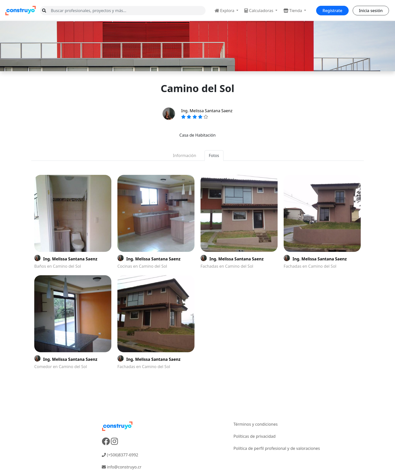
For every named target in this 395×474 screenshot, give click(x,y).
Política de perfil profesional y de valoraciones (277, 448)
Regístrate (332, 10)
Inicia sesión (371, 10)
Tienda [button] (293, 10)
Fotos (214, 155)
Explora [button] (225, 10)
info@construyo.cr (121, 467)
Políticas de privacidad (255, 436)
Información (184, 155)
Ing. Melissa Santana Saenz (206, 110)
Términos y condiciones (256, 424)
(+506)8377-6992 (120, 455)
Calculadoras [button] (259, 10)
